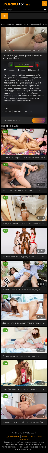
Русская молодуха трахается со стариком (21, 356)
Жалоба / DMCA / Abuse (32, 437)
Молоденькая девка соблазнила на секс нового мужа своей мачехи (24, 223)
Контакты (24, 439)
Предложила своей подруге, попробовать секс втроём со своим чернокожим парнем (24, 256)
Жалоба (32, 70)
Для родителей (12, 437)
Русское (28, 111)
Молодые (17, 111)
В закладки (10, 70)
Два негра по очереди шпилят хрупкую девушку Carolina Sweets (24, 323)
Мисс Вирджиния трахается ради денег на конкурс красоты (24, 389)
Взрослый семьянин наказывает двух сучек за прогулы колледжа (24, 289)
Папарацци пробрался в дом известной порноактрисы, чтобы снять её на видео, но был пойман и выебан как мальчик (24, 190)
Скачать (23, 70)
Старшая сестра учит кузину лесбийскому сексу (24, 157)
